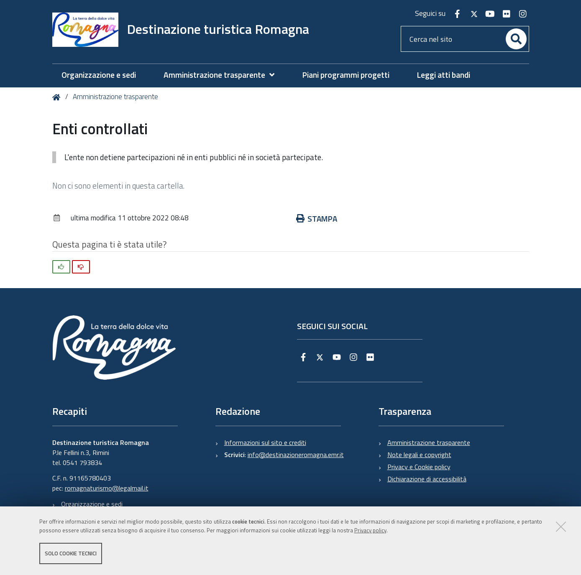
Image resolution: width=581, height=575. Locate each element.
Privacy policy (370, 530)
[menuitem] (223, 75)
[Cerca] (516, 38)
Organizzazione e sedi (92, 504)
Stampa (317, 218)
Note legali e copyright (419, 455)
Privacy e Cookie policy (418, 467)
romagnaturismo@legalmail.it (106, 488)
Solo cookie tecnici (71, 553)
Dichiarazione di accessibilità (426, 479)
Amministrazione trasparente (115, 96)
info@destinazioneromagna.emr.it (296, 455)
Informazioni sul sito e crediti (265, 442)
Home (58, 97)
